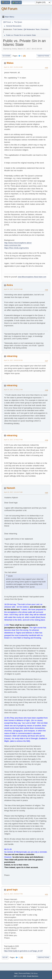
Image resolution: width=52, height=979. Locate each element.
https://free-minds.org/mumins (16, 248)
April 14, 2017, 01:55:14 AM (13, 67)
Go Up (4, 957)
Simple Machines (32, 976)
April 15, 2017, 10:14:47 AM (13, 492)
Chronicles (44, 29)
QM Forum (9, 9)
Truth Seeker (18, 29)
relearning (12, 356)
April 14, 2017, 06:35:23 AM (13, 289)
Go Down (6, 56)
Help (15, 973)
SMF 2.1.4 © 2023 (20, 976)
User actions (43, 56)
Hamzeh (11, 488)
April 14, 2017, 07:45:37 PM (13, 440)
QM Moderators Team (32, 29)
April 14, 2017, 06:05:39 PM (13, 360)
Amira (10, 285)
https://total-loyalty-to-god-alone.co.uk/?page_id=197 (23, 951)
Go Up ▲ (34, 973)
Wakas (10, 63)
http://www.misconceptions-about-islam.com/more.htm (18, 244)
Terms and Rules (24, 973)
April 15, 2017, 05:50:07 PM (13, 894)
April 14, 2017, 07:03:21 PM (13, 389)
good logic (12, 889)
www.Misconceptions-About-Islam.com (32, 277)
